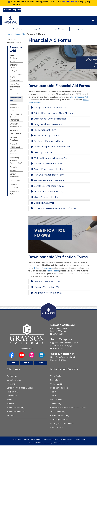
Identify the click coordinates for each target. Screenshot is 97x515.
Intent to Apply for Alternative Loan (50, 146)
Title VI (53, 396)
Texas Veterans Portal (51, 439)
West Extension (62, 353)
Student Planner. (70, 2)
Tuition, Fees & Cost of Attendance (16, 117)
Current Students (14, 380)
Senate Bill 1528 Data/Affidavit (47, 186)
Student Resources (14, 152)
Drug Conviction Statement (46, 124)
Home (9, 34)
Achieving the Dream (59, 419)
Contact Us (14, 94)
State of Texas (16, 439)
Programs (11, 384)
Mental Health (17, 29)
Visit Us (26, 363)
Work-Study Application (44, 197)
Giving (40, 363)
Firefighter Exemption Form (46, 141)
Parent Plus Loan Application (47, 169)
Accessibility (55, 404)
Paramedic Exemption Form (46, 163)
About (9, 400)
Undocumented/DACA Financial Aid (16, 77)
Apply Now (38, 29)
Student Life (12, 396)
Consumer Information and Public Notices (68, 408)
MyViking (7, 10)
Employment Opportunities (62, 423)
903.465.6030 (58, 334)
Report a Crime (56, 427)
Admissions (12, 376)
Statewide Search (67, 439)
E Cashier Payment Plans (16, 125)
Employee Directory (15, 408)
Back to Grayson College (14, 41)
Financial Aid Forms (36, 34)
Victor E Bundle (59, 29)
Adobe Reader (53, 271)
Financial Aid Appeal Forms (46, 135)
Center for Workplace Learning (20, 388)
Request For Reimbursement (47, 180)
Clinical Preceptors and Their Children (52, 113)
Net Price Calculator (14, 138)
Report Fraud (80, 439)
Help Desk (17, 10)
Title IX (53, 392)
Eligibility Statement (42, 202)
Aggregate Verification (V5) (46, 292)
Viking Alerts (55, 376)
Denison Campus (62, 325)
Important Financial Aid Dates (15, 107)
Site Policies (55, 380)
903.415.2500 (58, 348)
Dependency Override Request (48, 118)
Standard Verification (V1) (45, 281)
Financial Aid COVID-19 (15, 186)
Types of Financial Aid (15, 145)
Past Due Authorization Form (47, 174)
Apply (12, 363)
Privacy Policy (56, 400)
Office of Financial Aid (79, 97)
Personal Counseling (59, 388)
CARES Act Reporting (59, 415)
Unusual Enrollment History (46, 191)
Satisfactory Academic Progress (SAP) (16, 160)
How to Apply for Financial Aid (15, 87)
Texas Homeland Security (32, 439)
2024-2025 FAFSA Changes (14, 68)
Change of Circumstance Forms (48, 107)
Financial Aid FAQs (15, 192)
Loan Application (41, 152)
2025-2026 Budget (58, 412)
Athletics (10, 404)
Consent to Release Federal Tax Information (54, 208)
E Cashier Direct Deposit (15, 132)
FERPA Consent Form (43, 130)
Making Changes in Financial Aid (48, 158)
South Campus (61, 339)
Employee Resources (16, 412)
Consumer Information (14, 175)
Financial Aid (19, 34)
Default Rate (15, 181)
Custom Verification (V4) (44, 287)
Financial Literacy (13, 168)
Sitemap (10, 415)
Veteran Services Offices (13, 58)
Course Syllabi (56, 384)
